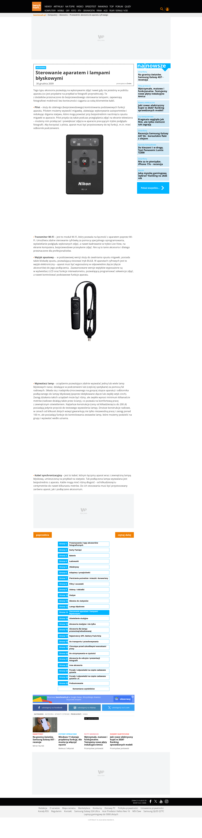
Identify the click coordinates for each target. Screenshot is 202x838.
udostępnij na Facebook (50, 723)
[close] (132, 712)
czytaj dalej (124, 550)
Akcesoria (49, 729)
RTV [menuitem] (79, 10)
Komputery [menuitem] (50, 10)
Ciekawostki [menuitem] (89, 10)
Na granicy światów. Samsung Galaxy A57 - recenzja (44, 755)
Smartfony (38, 750)
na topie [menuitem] (70, 6)
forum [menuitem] (119, 6)
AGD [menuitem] (106, 10)
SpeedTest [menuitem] (90, 6)
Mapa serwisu (69, 823)
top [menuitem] (112, 6)
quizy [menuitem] (128, 6)
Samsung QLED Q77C (154, 826)
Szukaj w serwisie (161, 9)
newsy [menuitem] (48, 6)
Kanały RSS (43, 826)
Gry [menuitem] (67, 10)
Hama (85, 729)
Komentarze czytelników (84, 704)
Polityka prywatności (128, 823)
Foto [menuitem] (73, 10)
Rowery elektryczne (119, 750)
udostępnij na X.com (118, 723)
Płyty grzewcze (91, 750)
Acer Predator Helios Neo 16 (116, 826)
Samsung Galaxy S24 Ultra (87, 826)
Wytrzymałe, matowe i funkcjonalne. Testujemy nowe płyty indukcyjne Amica (95, 756)
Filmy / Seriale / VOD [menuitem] (118, 10)
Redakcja (43, 823)
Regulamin (56, 826)
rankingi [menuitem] (103, 6)
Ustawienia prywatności (152, 823)
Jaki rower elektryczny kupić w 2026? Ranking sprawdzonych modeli (121, 756)
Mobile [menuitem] (60, 10)
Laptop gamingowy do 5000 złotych (101, 829)
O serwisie (55, 823)
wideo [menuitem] (79, 6)
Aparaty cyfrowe (62, 729)
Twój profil (167, 9)
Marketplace (84, 823)
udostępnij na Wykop (85, 723)
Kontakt (68, 826)
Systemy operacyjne (67, 750)
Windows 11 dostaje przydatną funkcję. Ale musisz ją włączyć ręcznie (70, 756)
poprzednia (42, 550)
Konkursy (97, 823)
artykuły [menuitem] (59, 6)
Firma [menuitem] (99, 10)
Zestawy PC (109, 823)
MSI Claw (136, 826)
